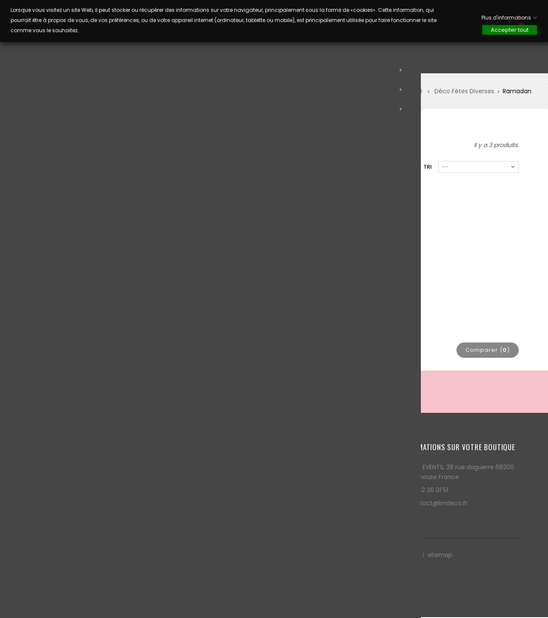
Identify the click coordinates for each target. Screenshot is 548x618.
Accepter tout (510, 30)
